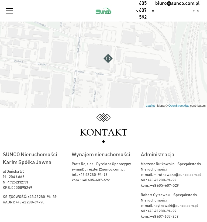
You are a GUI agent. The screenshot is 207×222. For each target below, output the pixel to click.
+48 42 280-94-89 (42, 197)
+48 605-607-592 (95, 180)
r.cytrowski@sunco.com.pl (175, 206)
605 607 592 (143, 10)
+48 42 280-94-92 (161, 180)
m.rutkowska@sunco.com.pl (177, 175)
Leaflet (150, 105)
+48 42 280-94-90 (29, 202)
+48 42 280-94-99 (161, 211)
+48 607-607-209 (164, 216)
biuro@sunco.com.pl (173, 3)
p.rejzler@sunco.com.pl (104, 169)
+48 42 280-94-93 (92, 175)
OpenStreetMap (178, 105)
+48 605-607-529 (164, 186)
